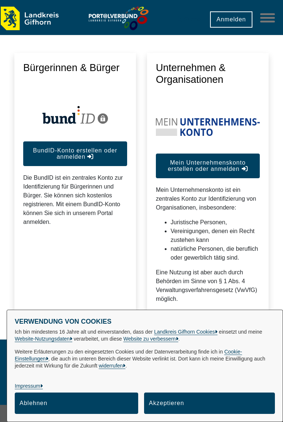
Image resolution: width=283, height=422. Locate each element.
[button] (189, 17)
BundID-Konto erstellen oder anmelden (75, 153)
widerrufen (111, 366)
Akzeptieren (166, 403)
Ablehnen (34, 403)
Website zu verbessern (149, 339)
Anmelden (231, 19)
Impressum (27, 386)
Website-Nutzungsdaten (42, 339)
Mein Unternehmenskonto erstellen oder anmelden (208, 165)
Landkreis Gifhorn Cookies (184, 332)
